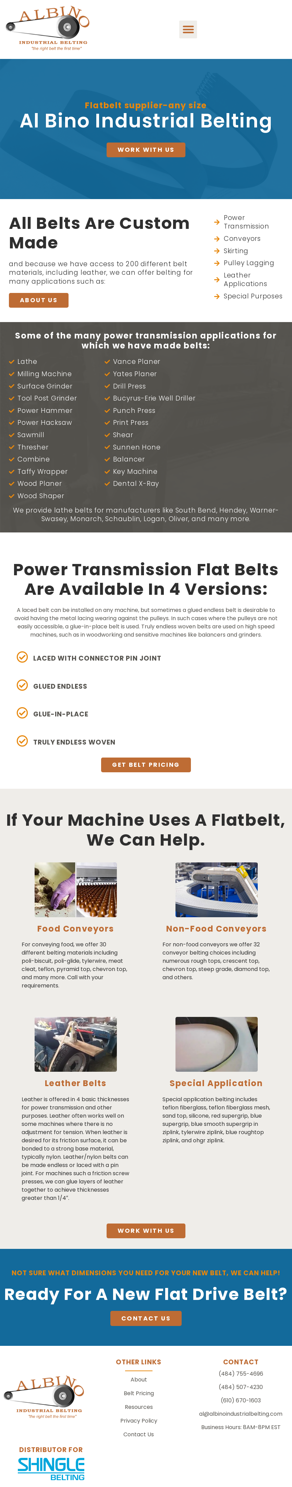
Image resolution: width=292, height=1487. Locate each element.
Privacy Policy (138, 1421)
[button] (188, 30)
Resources (139, 1407)
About (139, 1380)
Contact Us (138, 1434)
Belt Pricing (139, 1393)
